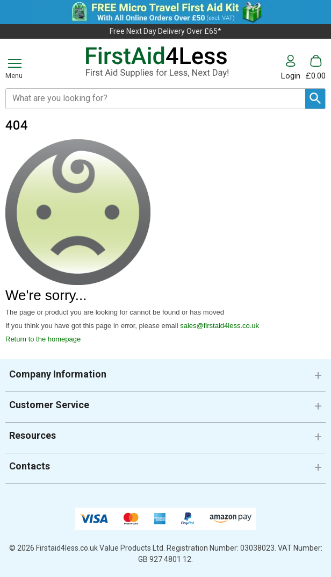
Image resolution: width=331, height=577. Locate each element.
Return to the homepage (43, 339)
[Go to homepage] (157, 62)
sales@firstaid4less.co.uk (219, 326)
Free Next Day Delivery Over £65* (165, 31)
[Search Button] (315, 99)
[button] (293, 67)
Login (290, 75)
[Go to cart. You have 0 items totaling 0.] (316, 67)
